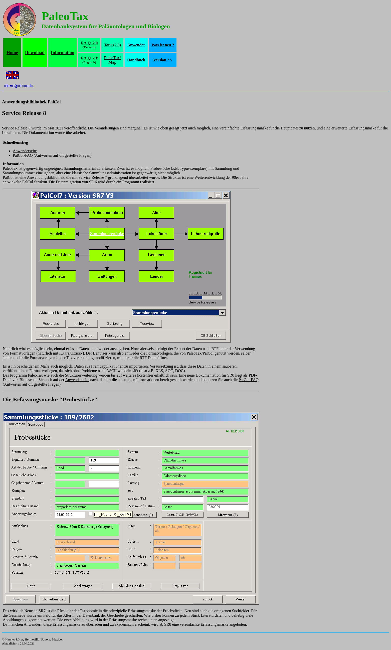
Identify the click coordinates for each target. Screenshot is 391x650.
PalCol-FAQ (23, 155)
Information (62, 52)
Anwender (136, 45)
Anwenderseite (25, 151)
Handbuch (136, 60)
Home (12, 52)
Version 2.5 (162, 60)
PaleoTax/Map (112, 60)
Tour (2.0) (112, 45)
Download (35, 52)
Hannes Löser (14, 639)
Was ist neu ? (162, 45)
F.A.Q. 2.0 (89, 43)
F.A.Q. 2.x (89, 58)
